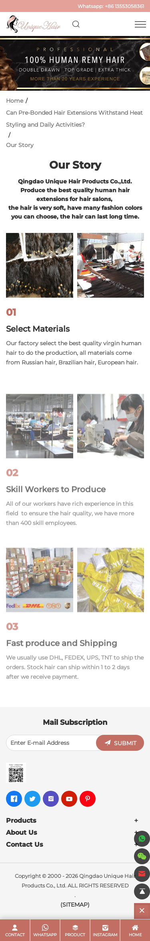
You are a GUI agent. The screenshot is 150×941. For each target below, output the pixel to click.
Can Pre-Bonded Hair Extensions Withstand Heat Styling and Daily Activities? (74, 118)
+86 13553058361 (124, 6)
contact (15, 934)
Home (14, 100)
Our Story (20, 145)
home (135, 934)
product (75, 934)
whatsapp (45, 934)
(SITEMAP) (75, 904)
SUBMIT (125, 743)
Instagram (105, 934)
